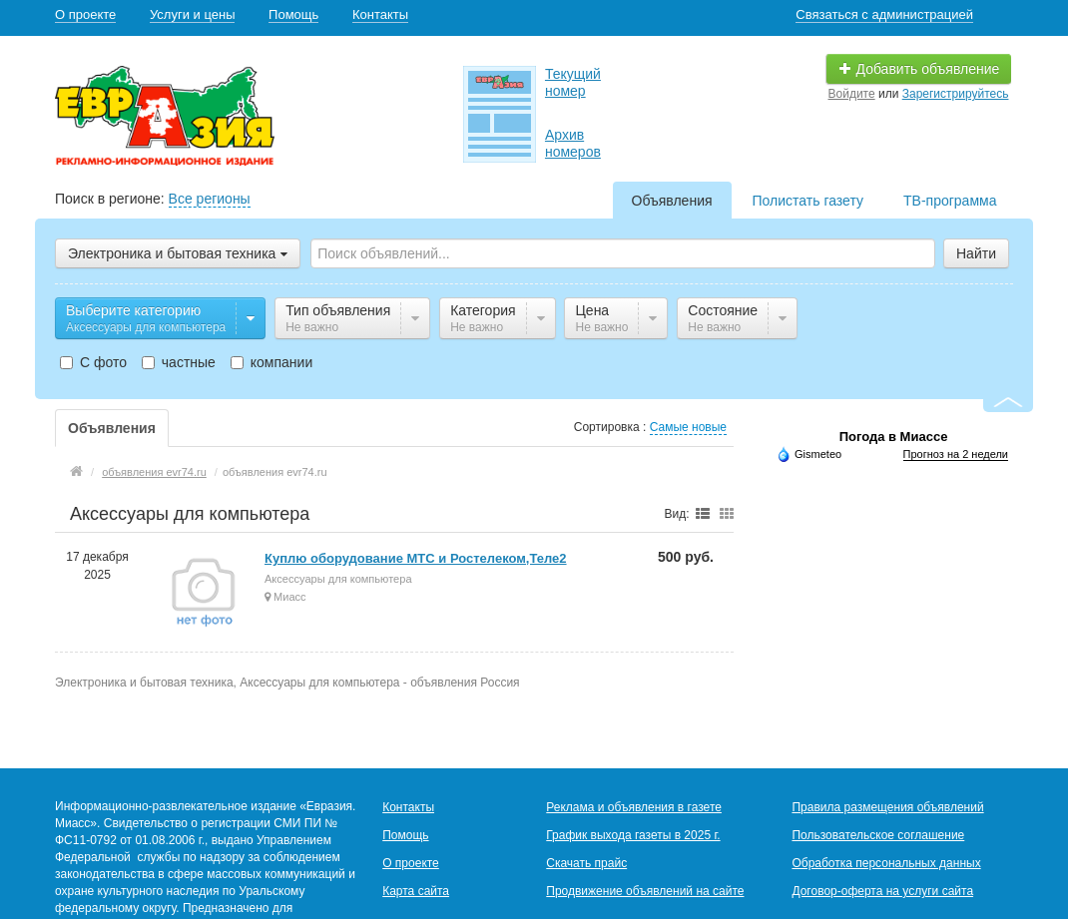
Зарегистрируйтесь (955, 94)
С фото (93, 362)
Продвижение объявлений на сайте (645, 891)
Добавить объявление (919, 69)
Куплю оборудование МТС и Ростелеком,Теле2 (416, 558)
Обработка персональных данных (886, 863)
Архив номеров (573, 143)
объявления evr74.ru (154, 472)
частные (179, 362)
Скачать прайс (586, 863)
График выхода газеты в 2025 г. (633, 835)
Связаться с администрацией (884, 14)
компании (271, 362)
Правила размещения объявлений (887, 807)
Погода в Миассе (893, 436)
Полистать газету (808, 201)
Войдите (851, 94)
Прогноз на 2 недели (955, 454)
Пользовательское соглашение (878, 835)
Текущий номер (573, 82)
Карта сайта (415, 891)
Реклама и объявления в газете (634, 807)
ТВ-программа (949, 201)
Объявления (672, 201)
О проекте (85, 14)
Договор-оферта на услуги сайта (882, 891)
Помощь (293, 14)
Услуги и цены (193, 14)
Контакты (380, 14)
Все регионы (210, 199)
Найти (976, 253)
